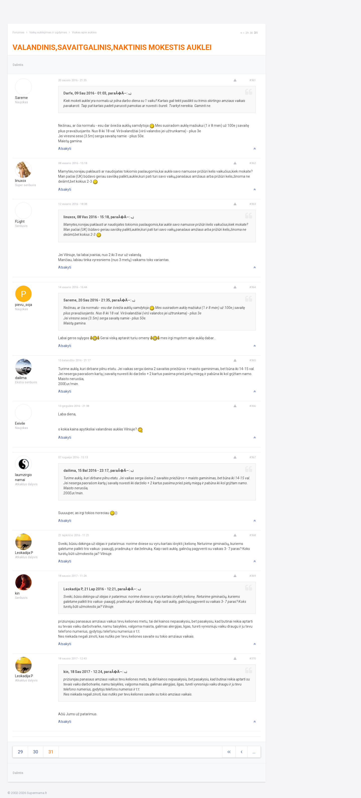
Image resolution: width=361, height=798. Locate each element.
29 (246, 33)
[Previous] (243, 33)
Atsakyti (64, 149)
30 (251, 33)
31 (256, 33)
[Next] (241, 33)
